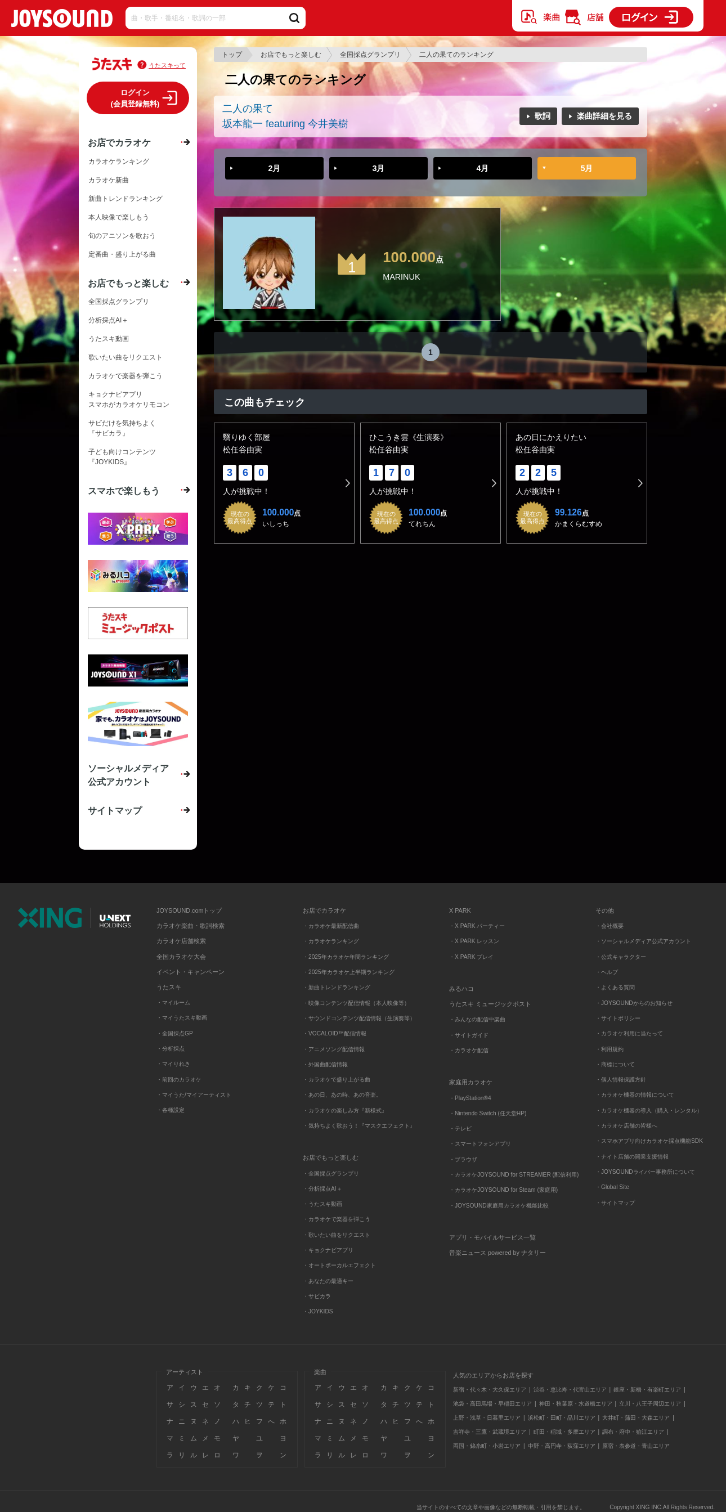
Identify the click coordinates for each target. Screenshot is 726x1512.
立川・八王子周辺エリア (650, 1404)
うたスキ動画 (108, 339)
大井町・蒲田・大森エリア (636, 1418)
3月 (378, 168)
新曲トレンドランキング (125, 199)
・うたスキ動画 (322, 1204)
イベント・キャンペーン (190, 971)
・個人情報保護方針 (620, 1079)
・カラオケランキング (331, 941)
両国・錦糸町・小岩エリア (487, 1446)
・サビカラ (317, 1296)
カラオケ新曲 (108, 180)
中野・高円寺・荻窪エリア (561, 1446)
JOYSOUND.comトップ (189, 910)
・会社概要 (609, 926)
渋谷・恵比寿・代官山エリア (570, 1390)
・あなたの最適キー (328, 1281)
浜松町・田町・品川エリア (561, 1418)
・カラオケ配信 (469, 1050)
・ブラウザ (463, 1159)
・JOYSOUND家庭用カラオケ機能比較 (499, 1206)
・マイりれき (173, 1064)
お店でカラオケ (119, 142)
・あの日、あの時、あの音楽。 (342, 1095)
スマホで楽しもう (124, 491)
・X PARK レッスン (474, 941)
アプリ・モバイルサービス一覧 (492, 1237)
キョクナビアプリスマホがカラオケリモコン (128, 400)
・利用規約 (609, 1049)
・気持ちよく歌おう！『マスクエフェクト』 (359, 1126)
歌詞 (542, 115)
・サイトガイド (469, 1035)
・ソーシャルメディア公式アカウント (643, 941)
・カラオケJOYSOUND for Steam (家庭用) (503, 1190)
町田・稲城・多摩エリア (564, 1432)
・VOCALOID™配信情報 (334, 1033)
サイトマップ (115, 810)
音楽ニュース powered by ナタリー (497, 1252)
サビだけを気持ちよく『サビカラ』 (122, 428)
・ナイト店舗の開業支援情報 (632, 1157)
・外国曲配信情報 (325, 1064)
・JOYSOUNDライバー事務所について (645, 1172)
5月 (586, 168)
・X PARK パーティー (477, 926)
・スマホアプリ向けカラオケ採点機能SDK (649, 1141)
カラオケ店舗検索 (181, 940)
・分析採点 (170, 1049)
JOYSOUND (62, 20)
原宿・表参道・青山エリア (636, 1446)
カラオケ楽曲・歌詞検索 (190, 925)
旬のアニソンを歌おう (122, 236)
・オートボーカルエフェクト (339, 1265)
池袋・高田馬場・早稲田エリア (492, 1404)
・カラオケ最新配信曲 (331, 926)
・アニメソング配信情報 (334, 1049)
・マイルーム (173, 1002)
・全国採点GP (174, 1033)
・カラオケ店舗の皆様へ (626, 1126)
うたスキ (168, 987)
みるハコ (461, 988)
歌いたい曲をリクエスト (125, 357)
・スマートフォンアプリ (480, 1144)
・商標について (615, 1064)
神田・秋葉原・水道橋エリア (575, 1404)
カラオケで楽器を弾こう (125, 376)
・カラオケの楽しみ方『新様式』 (345, 1110)
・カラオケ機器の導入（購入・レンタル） (648, 1110)
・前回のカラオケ (178, 1079)
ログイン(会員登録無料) (135, 98)
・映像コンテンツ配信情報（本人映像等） (356, 1003)
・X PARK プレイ (471, 957)
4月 (482, 168)
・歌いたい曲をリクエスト (336, 1235)
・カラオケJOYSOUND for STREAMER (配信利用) (514, 1175)
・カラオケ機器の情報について (634, 1095)
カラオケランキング (118, 161)
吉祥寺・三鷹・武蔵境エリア (489, 1432)
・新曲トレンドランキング (336, 987)
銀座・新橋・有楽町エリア (647, 1390)
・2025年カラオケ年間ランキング (346, 957)
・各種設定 (170, 1110)
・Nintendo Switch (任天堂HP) (487, 1113)
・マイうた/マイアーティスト (193, 1095)
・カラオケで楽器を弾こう (336, 1219)
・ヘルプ (606, 972)
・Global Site (612, 1187)
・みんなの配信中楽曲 (477, 1019)
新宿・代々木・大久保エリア (489, 1390)
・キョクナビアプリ (328, 1250)
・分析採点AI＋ (322, 1189)
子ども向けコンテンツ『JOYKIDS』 (122, 457)
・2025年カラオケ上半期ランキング (349, 972)
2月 (274, 168)
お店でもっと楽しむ (291, 55)
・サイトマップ (615, 1203)
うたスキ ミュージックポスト (490, 1003)
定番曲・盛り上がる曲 (122, 254)
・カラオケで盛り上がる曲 (336, 1079)
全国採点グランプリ (370, 55)
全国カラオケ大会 (181, 956)
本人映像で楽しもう (118, 217)
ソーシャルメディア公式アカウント (128, 775)
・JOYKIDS (318, 1311)
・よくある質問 (616, 987)
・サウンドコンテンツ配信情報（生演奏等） (359, 1018)
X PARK (460, 910)
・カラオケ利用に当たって (629, 1033)
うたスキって (167, 65)
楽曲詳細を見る (604, 115)
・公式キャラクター (620, 957)
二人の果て (247, 108)
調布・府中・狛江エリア (633, 1432)
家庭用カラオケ (470, 1082)
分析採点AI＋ (108, 320)
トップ (232, 55)
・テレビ (460, 1128)
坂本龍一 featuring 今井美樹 (285, 123)
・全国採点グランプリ (331, 1173)
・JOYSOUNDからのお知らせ (634, 1003)
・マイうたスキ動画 (181, 1018)
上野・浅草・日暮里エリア (487, 1418)
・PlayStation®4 (470, 1098)
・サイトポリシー (617, 1018)
